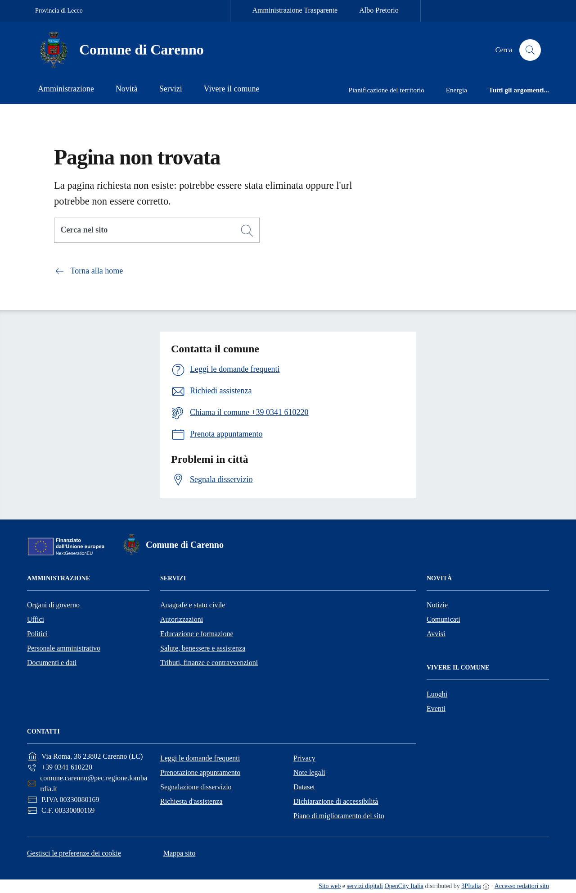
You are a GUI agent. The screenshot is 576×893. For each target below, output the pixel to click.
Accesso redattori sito (522, 886)
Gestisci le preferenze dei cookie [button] (74, 853)
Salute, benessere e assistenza (202, 648)
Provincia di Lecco (59, 10)
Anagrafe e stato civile (192, 605)
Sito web (330, 886)
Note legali (309, 772)
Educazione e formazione (197, 634)
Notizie (437, 605)
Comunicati (443, 619)
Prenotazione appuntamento (200, 772)
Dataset (304, 787)
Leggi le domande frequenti (200, 758)
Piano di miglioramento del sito (338, 816)
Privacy (304, 758)
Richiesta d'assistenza (191, 801)
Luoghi (437, 694)
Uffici (35, 619)
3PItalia (471, 886)
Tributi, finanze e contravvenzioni (209, 662)
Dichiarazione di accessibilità (335, 801)
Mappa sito (179, 853)
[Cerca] (247, 230)
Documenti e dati (51, 662)
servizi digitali (365, 886)
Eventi (436, 708)
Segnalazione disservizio (196, 787)
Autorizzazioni (181, 619)
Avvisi (436, 634)
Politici (37, 634)
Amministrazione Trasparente (295, 10)
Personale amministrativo (63, 648)
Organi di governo (53, 605)
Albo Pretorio (379, 10)
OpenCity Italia (403, 886)
